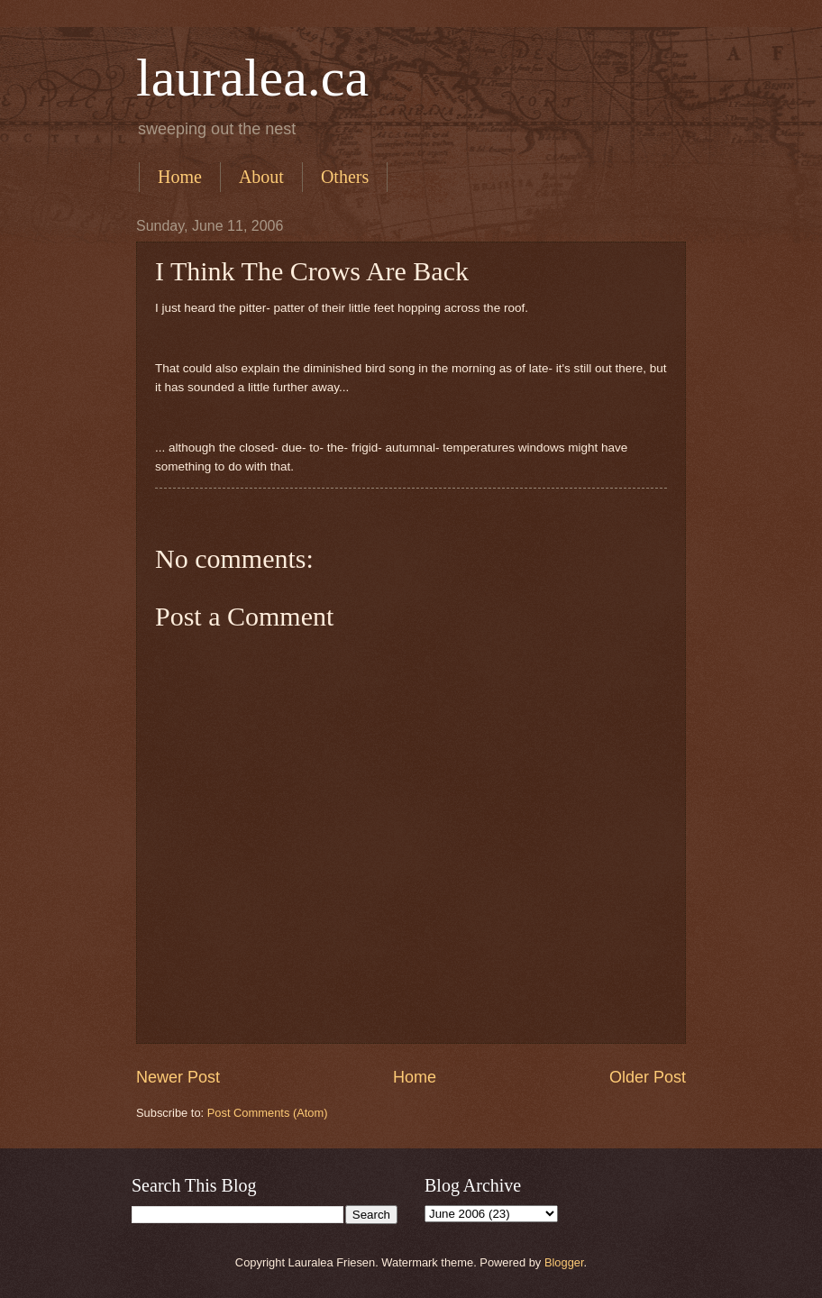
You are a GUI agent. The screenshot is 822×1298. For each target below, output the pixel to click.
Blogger (564, 1262)
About (261, 177)
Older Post (647, 1077)
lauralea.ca (252, 77)
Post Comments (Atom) (267, 1113)
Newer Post (178, 1077)
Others (345, 177)
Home (180, 177)
